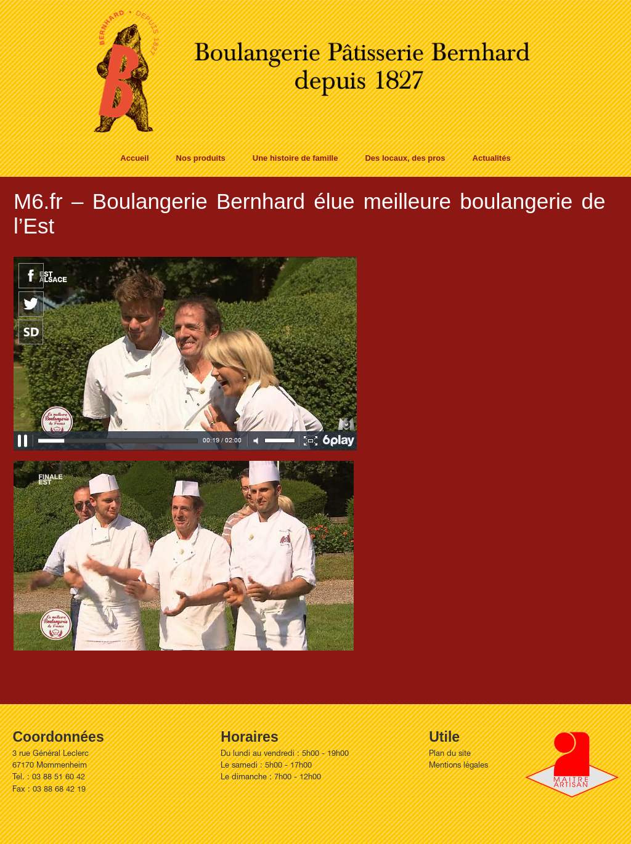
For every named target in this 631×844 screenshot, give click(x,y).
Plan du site (450, 754)
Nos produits (201, 158)
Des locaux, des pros (405, 158)
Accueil (134, 158)
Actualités (492, 158)
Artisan (572, 765)
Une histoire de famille (295, 158)
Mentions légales (458, 766)
